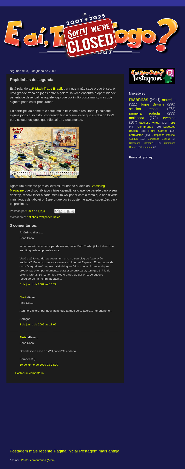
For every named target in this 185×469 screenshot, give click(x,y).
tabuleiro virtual (149, 122)
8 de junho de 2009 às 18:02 (38, 324)
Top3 (172, 122)
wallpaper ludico (49, 217)
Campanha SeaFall (159, 139)
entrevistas (136, 134)
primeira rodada (144, 113)
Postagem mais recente (31, 451)
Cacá (23, 297)
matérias (168, 100)
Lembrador (147, 147)
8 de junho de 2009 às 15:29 (38, 284)
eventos (169, 118)
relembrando (145, 126)
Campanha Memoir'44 (141, 143)
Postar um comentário (29, 373)
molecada (136, 118)
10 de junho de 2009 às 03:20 (39, 364)
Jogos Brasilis (152, 104)
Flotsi (23, 337)
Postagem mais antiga (99, 451)
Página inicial (66, 451)
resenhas (138, 99)
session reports (144, 109)
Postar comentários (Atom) (38, 460)
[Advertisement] (64, 416)
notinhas (32, 217)
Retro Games (157, 130)
